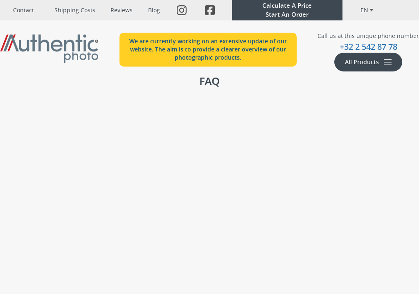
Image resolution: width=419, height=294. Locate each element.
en (367, 10)
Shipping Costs (74, 10)
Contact (23, 10)
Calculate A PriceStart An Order (287, 10)
